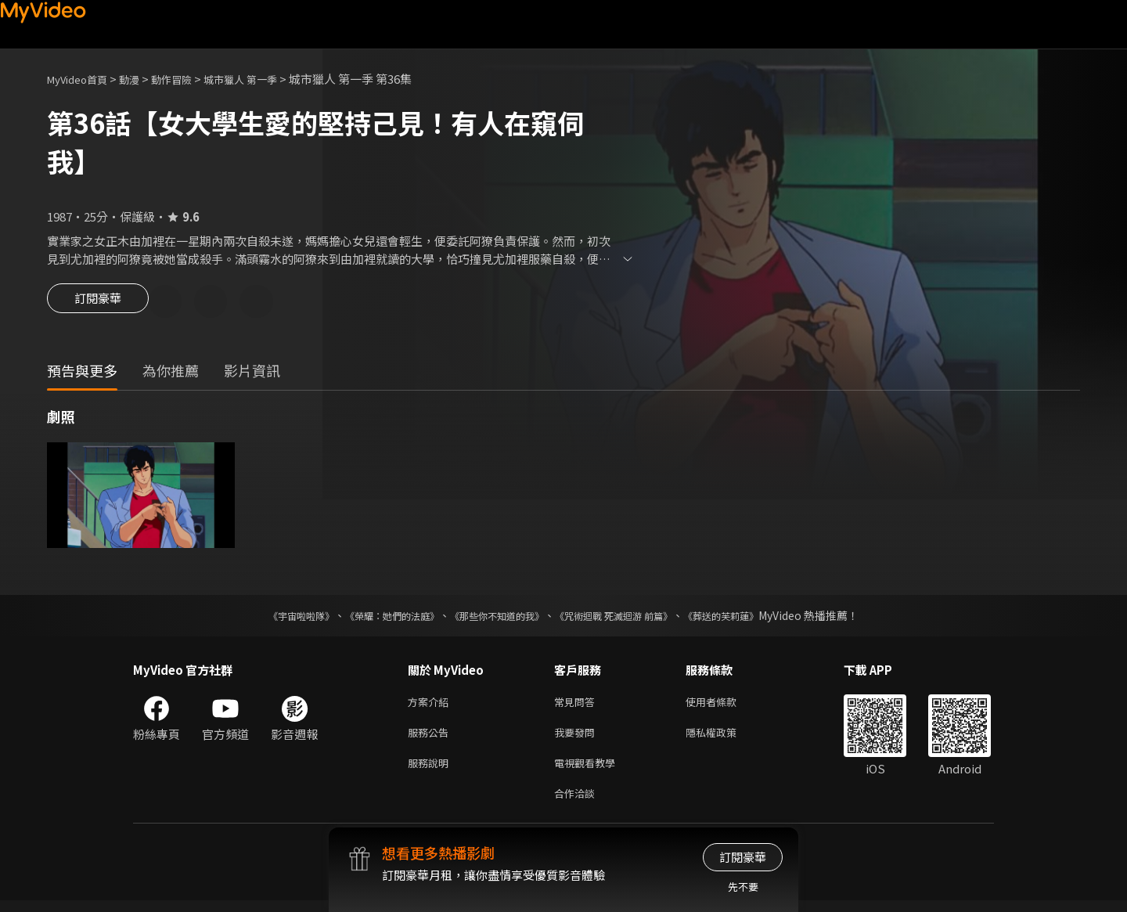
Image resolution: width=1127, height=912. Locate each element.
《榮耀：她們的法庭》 (374, 617)
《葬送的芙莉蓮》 (751, 617)
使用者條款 (724, 705)
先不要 (743, 886)
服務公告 (431, 738)
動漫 (141, 78)
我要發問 (577, 738)
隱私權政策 (724, 738)
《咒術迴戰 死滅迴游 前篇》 (628, 617)
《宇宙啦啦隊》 (270, 617)
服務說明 (431, 770)
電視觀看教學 (589, 770)
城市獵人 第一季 (266, 78)
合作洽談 (577, 803)
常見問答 (577, 705)
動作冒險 (188, 78)
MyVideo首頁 (82, 78)
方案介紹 (431, 705)
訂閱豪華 (98, 303)
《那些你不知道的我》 (494, 617)
